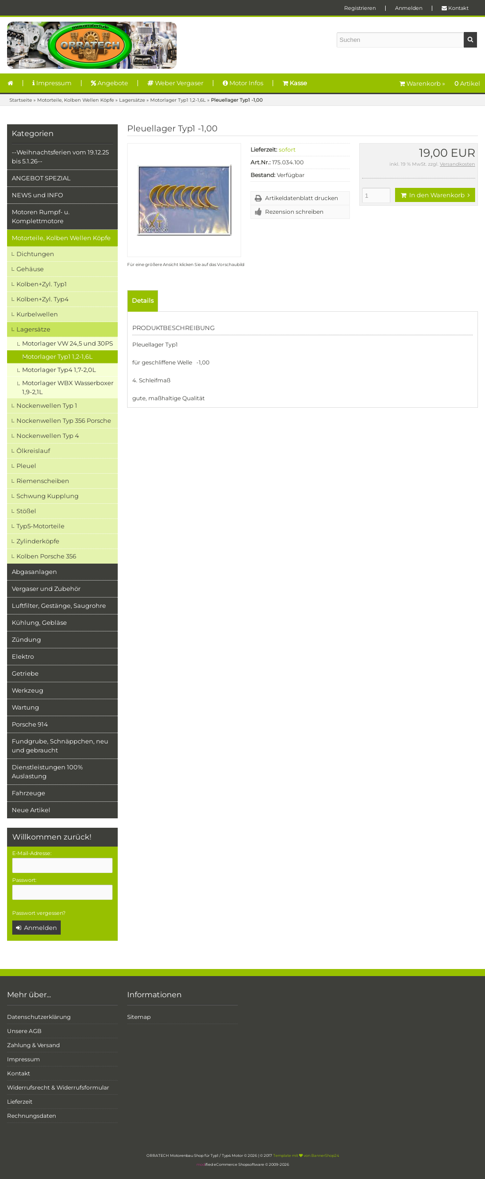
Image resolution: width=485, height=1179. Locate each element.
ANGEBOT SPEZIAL (41, 178)
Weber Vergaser (175, 83)
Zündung (26, 639)
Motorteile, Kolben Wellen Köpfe (61, 238)
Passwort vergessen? (38, 913)
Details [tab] (143, 300)
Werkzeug (27, 690)
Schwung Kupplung (47, 496)
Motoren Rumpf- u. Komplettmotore (41, 216)
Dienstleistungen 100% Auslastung (47, 771)
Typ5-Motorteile (40, 526)
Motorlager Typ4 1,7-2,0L (59, 369)
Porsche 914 (30, 724)
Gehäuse (30, 269)
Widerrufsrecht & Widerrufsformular (58, 1087)
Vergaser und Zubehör (46, 588)
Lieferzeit (19, 1101)
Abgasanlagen (34, 571)
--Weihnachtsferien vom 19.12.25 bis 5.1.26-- (60, 156)
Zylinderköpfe (37, 541)
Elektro (23, 656)
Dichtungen (35, 254)
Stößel (26, 511)
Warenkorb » (439, 83)
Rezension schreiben (294, 211)
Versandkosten (457, 164)
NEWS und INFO (37, 195)
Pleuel (26, 465)
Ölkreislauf (33, 450)
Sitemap (139, 1016)
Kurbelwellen (37, 314)
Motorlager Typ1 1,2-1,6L (57, 356)
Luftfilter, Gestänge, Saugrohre (59, 605)
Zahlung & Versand (33, 1045)
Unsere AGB (24, 1030)
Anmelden (408, 8)
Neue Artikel (31, 810)
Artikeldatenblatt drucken (301, 198)
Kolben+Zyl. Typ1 (41, 284)
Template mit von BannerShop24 (306, 1155)
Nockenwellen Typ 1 (46, 405)
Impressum (52, 83)
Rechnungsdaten (31, 1115)
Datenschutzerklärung (39, 1016)
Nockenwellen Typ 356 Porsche (63, 420)
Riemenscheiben (42, 481)
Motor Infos (243, 83)
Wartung (25, 707)
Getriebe (25, 673)
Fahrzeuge (28, 793)
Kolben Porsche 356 (46, 556)
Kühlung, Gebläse (39, 622)
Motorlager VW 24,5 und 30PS (67, 343)
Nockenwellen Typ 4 (47, 435)
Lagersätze (33, 329)
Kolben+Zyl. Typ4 (42, 299)
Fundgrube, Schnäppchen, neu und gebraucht (60, 745)
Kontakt (455, 8)
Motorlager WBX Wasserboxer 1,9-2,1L (67, 387)
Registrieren (360, 8)
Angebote (109, 83)
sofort (287, 149)
